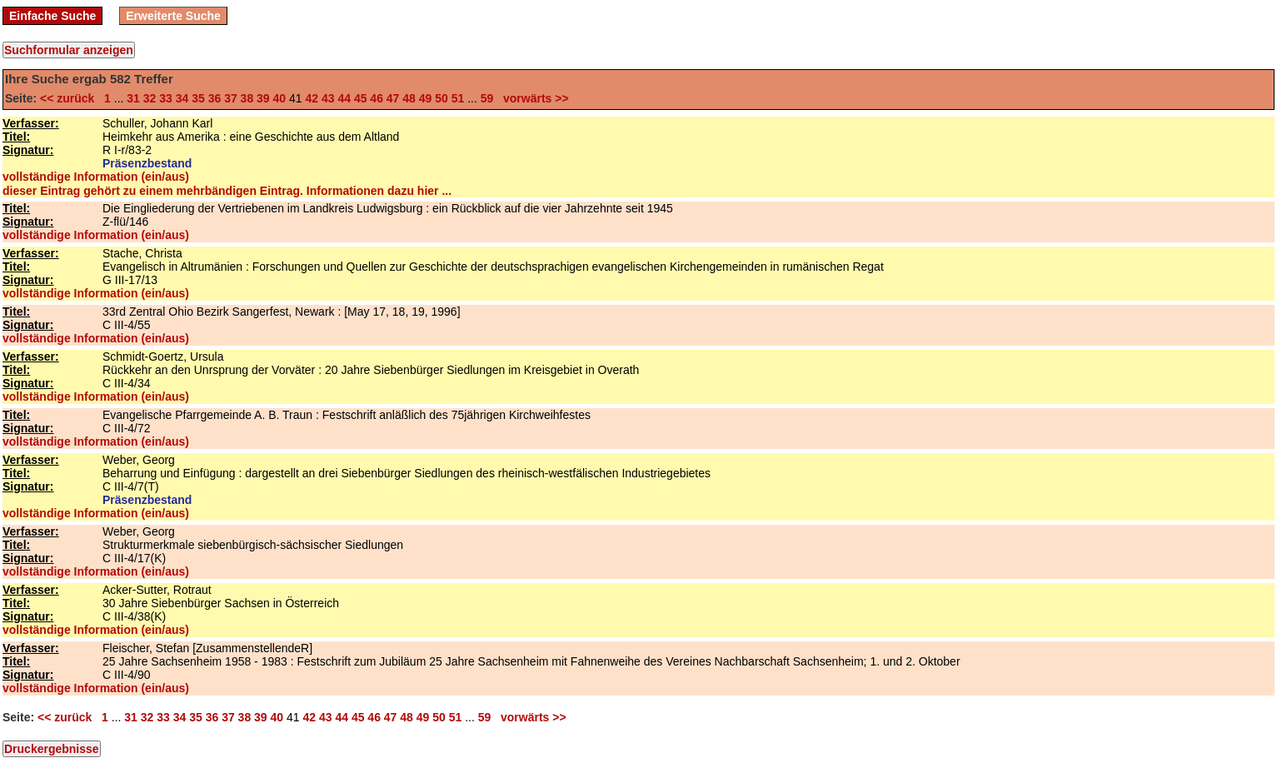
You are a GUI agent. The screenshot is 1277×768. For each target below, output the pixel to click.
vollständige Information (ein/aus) (95, 176)
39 (263, 98)
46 (376, 98)
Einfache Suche (52, 15)
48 (409, 98)
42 (311, 98)
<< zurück (70, 98)
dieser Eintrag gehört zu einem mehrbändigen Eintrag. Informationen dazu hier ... (226, 190)
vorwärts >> (532, 98)
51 (458, 98)
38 (247, 98)
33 (165, 98)
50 (441, 98)
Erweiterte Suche (173, 15)
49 (425, 98)
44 (344, 98)
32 (150, 98)
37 (230, 98)
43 (328, 98)
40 (280, 98)
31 (133, 98)
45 (360, 98)
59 (487, 98)
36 (215, 98)
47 (393, 98)
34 (182, 98)
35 (198, 98)
